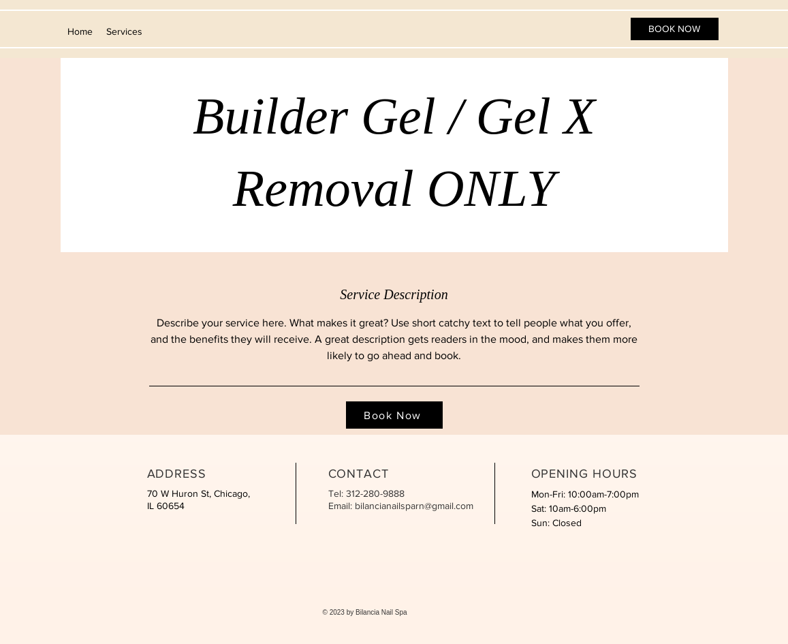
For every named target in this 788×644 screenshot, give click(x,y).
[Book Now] (394, 415)
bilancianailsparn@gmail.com (414, 505)
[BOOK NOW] (675, 29)
